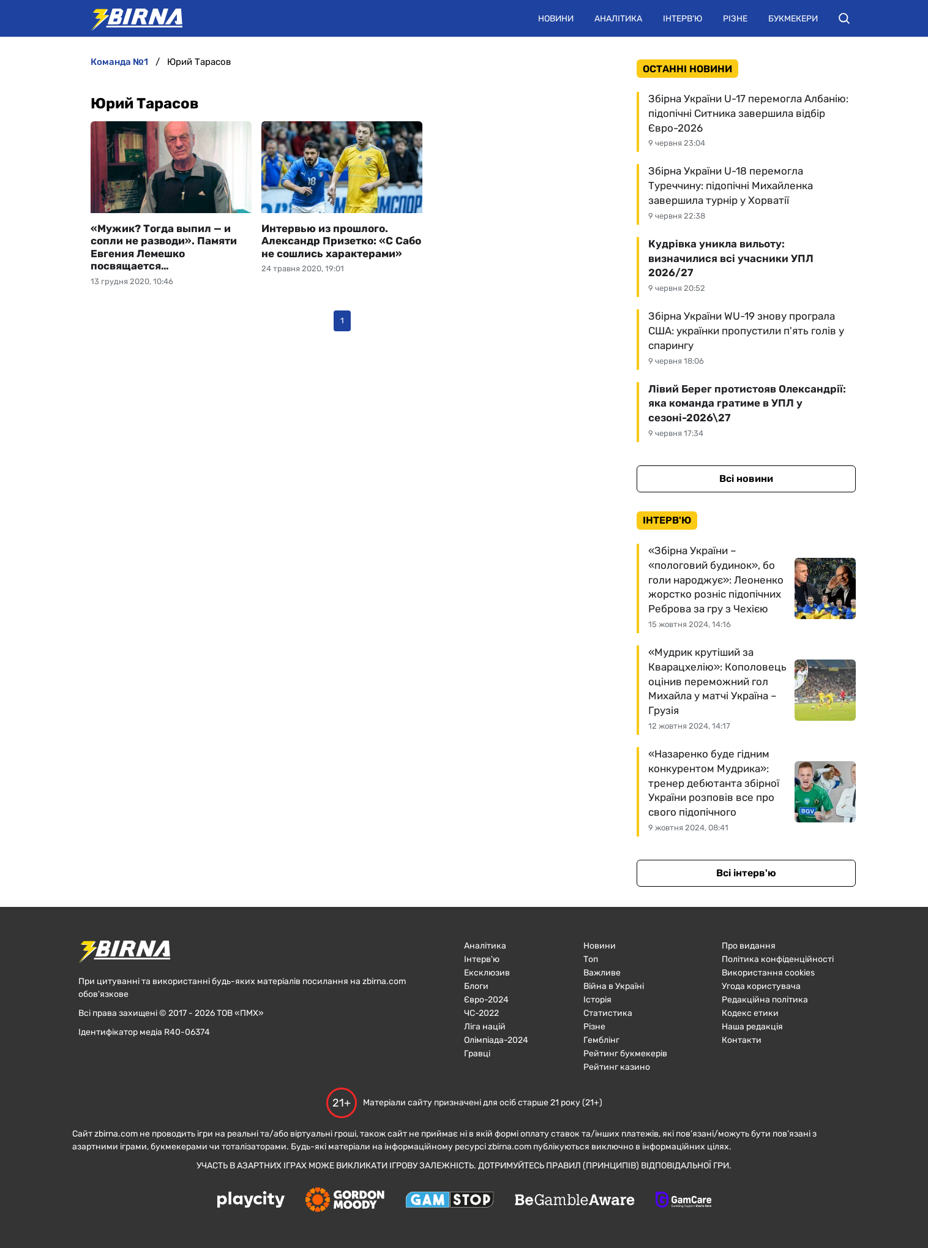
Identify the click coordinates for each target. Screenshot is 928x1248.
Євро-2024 (486, 999)
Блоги (476, 986)
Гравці (477, 1053)
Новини (556, 18)
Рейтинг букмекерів (625, 1053)
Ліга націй (485, 1026)
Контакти (741, 1040)
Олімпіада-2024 (496, 1040)
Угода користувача (761, 986)
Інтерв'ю (682, 18)
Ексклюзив (487, 973)
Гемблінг (601, 1040)
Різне (735, 18)
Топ (590, 959)
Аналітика (618, 18)
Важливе (602, 973)
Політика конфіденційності (778, 959)
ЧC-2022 (481, 1013)
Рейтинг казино (616, 1067)
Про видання (749, 946)
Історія (597, 999)
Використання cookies (768, 973)
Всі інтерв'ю (746, 873)
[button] (844, 18)
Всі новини (746, 478)
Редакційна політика (765, 999)
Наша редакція (752, 1026)
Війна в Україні (613, 986)
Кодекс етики (750, 1013)
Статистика (607, 1013)
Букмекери (793, 18)
